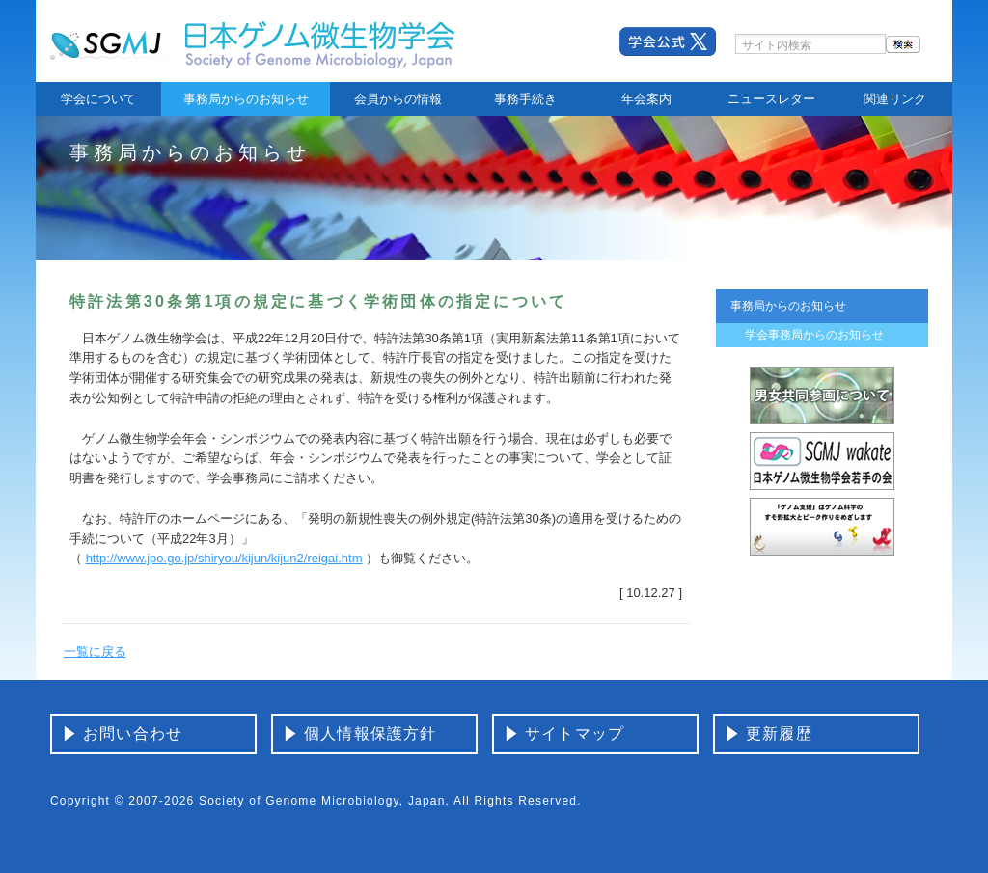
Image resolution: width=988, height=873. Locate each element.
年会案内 (646, 99)
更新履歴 (779, 733)
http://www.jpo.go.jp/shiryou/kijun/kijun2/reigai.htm (224, 558)
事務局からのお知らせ (246, 99)
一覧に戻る (95, 651)
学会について (98, 99)
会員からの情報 (398, 99)
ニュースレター (771, 99)
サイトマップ (574, 733)
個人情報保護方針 (370, 733)
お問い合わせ (132, 733)
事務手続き (525, 99)
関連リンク (895, 99)
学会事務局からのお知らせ (814, 334)
